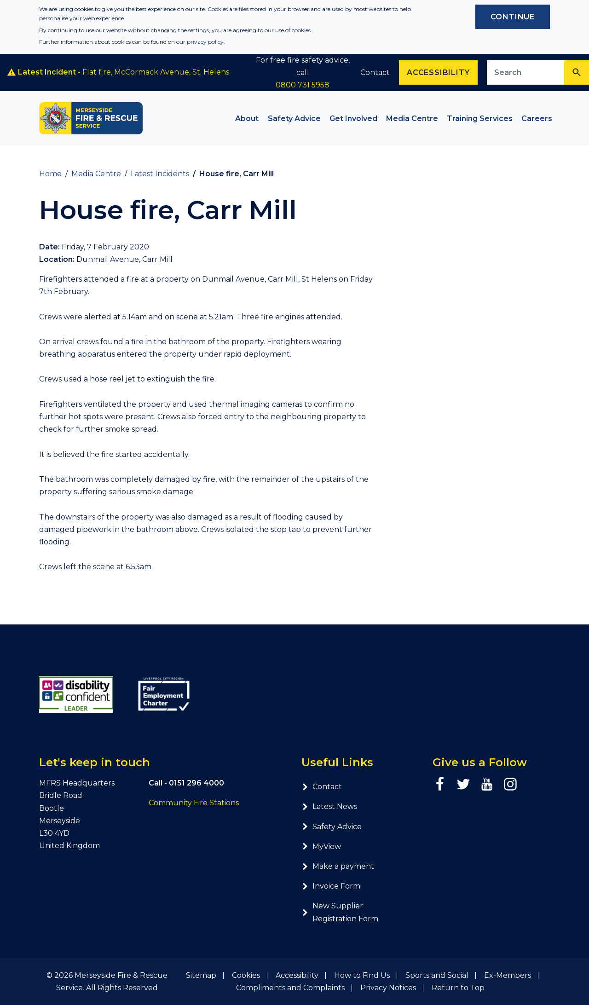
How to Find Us (362, 975)
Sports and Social (436, 975)
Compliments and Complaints (290, 987)
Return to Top (458, 987)
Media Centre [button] (412, 118)
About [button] (247, 118)
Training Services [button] (480, 118)
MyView (321, 846)
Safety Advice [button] (294, 118)
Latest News (329, 806)
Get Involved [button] (353, 118)
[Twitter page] (463, 784)
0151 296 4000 (196, 783)
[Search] (576, 72)
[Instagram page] (510, 784)
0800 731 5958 (302, 85)
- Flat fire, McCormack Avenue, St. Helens (118, 72)
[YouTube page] (486, 784)
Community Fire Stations (194, 802)
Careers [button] (536, 118)
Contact (375, 72)
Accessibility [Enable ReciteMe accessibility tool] (438, 72)
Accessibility (297, 975)
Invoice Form (330, 886)
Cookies (246, 975)
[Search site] (526, 72)
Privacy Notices (388, 987)
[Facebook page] (440, 784)
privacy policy (205, 41)
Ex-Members (507, 975)
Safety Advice (331, 826)
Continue (513, 16)
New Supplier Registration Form (339, 912)
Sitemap (201, 975)
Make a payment (337, 866)
